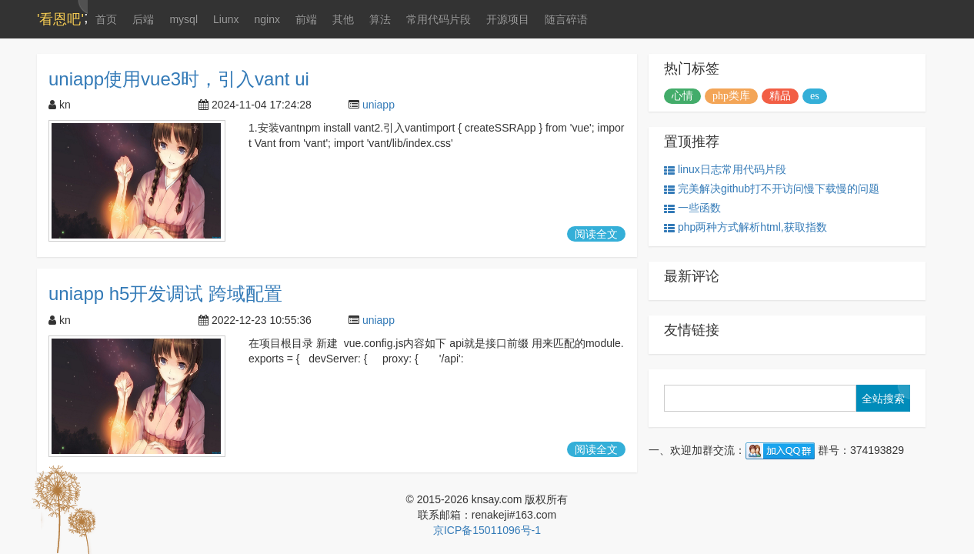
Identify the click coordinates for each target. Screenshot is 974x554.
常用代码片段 (438, 19)
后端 (143, 19)
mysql (183, 19)
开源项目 (507, 19)
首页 (106, 19)
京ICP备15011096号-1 (487, 530)
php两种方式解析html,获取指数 (745, 227)
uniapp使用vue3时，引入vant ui (178, 78)
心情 (682, 96)
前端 (306, 19)
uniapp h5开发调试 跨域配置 (165, 293)
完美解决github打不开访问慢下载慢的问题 (771, 188)
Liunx (225, 19)
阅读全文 (596, 234)
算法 (380, 19)
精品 (780, 96)
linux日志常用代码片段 (725, 169)
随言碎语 (566, 19)
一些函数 (692, 208)
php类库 (731, 96)
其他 (343, 19)
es (814, 96)
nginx (266, 19)
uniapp (378, 104)
